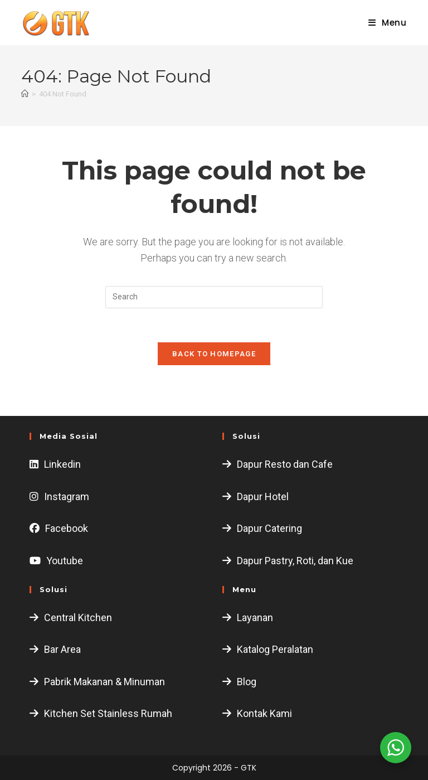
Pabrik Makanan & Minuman (104, 681)
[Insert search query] (214, 297)
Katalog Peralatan (275, 649)
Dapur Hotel (263, 496)
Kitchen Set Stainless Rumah (108, 713)
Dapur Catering (269, 528)
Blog (246, 681)
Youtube (64, 560)
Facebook (66, 528)
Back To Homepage (214, 354)
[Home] (24, 94)
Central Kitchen (78, 617)
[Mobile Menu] (383, 22)
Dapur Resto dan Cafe (285, 464)
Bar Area (62, 649)
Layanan (255, 617)
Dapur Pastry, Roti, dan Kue (295, 560)
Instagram (66, 496)
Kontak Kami (264, 713)
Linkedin (62, 464)
